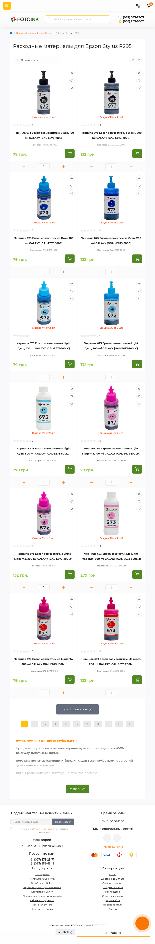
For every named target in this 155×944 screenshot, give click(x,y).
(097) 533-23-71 (133, 17)
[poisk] (126, 5)
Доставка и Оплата (112, 878)
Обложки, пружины (42, 900)
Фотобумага (42, 874)
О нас (112, 874)
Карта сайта (113, 900)
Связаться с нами (113, 896)
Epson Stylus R (46, 32)
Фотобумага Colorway (42, 878)
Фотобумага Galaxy (42, 883)
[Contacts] (138, 5)
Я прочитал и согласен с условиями (41, 830)
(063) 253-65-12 (133, 21)
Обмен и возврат (112, 883)
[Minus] (24, 167)
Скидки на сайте (113, 887)
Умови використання (44, 829)
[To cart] (70, 153)
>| (130, 724)
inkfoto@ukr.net (113, 846)
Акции (113, 908)
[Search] (49, 19)
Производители (113, 904)
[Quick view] (72, 73)
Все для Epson (25, 32)
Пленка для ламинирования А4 (42, 896)
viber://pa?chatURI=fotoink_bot (107, 838)
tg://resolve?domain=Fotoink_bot (117, 838)
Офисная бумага (42, 904)
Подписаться (63, 821)
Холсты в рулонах (42, 908)
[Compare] (72, 88)
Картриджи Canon (42, 891)
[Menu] (7, 6)
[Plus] (64, 167)
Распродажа (112, 891)
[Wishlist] (72, 80)
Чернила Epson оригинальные (42, 887)
